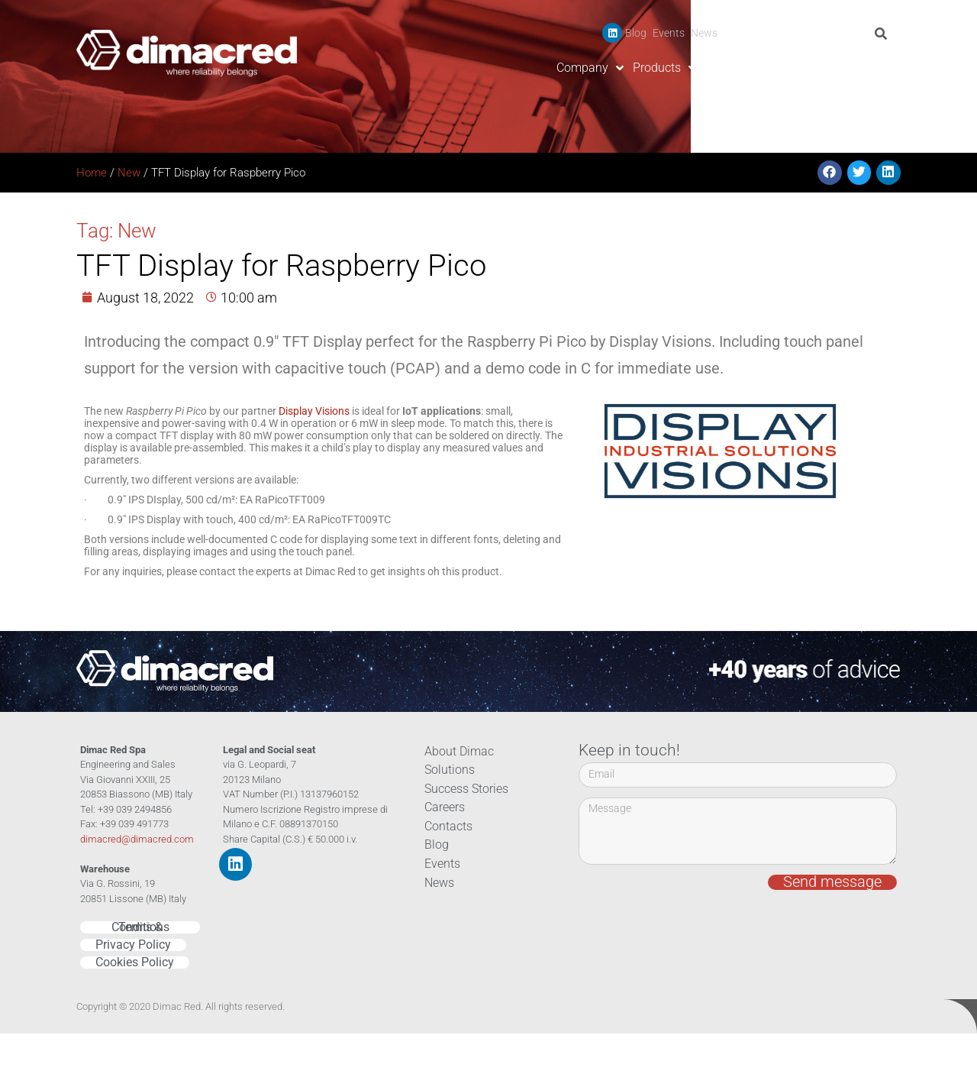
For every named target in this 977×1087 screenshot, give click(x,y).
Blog (635, 33)
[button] (829, 172)
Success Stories (747, 67)
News (704, 33)
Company (590, 68)
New (129, 173)
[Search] (883, 33)
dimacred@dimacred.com (137, 839)
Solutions (447, 770)
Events (669, 33)
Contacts (872, 67)
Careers (818, 67)
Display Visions (314, 411)
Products (664, 68)
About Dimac (456, 752)
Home (91, 173)
